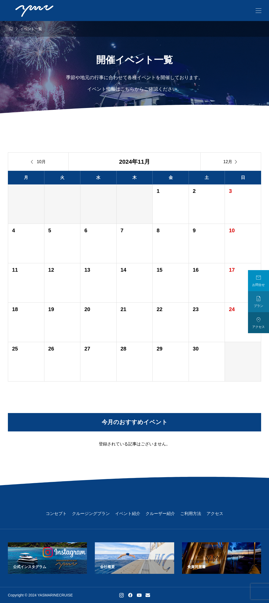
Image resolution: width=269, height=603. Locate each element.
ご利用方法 (190, 513)
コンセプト (56, 513)
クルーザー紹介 (160, 513)
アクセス (214, 513)
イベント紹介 (127, 513)
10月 (38, 162)
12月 (230, 162)
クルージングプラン (91, 513)
